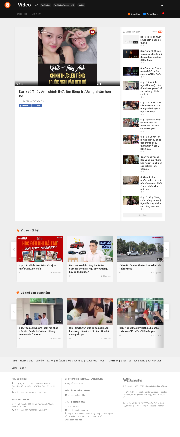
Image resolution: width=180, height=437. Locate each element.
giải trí (81, 5)
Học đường (139, 361)
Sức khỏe (78, 361)
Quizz (23, 368)
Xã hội (50, 361)
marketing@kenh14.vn (77, 395)
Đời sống (40, 361)
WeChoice (45, 5)
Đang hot (21, 14)
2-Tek (123, 361)
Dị (130, 361)
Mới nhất (37, 14)
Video (14, 368)
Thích (37, 105)
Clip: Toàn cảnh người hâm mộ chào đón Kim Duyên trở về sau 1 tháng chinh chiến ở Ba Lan (38, 331)
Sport (102, 361)
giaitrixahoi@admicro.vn (78, 410)
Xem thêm (143, 215)
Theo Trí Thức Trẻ (35, 101)
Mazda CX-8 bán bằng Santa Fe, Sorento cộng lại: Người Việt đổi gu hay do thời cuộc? (88, 268)
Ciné (31, 361)
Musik (23, 361)
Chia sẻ (24, 105)
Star (15, 361)
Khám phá (113, 361)
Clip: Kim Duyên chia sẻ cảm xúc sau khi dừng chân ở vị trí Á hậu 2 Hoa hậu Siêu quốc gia (89, 331)
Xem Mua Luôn (155, 361)
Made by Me (91, 361)
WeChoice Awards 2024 (64, 5)
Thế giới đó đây (63, 361)
